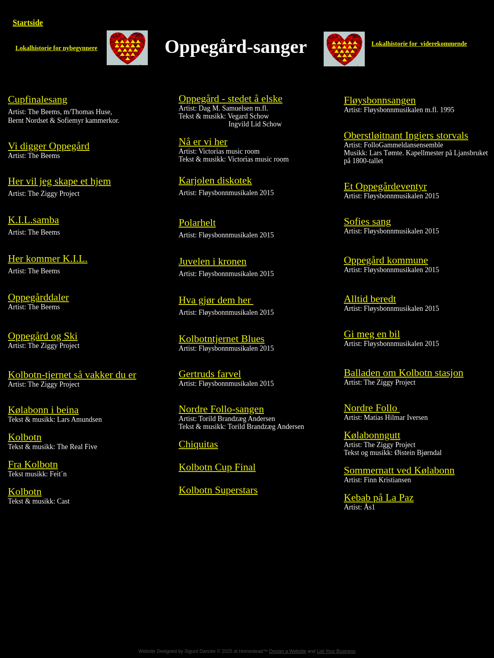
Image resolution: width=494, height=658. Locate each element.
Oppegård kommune (386, 260)
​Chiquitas (198, 444)
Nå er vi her (203, 141)
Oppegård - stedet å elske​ (231, 98)
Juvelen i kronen (213, 261)
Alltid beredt (370, 299)
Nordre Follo (372, 408)
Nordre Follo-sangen (221, 409)
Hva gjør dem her (216, 300)
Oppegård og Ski (42, 336)
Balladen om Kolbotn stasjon (404, 372)
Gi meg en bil (372, 334)
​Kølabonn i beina (43, 409)
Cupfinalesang (37, 99)
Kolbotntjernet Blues (221, 338)
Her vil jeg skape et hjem (59, 181)
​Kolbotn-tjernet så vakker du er (72, 374)
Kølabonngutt (372, 435)
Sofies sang (367, 221)
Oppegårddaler (38, 297)
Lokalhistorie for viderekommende (419, 43)
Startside (28, 22)
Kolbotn (24, 437)
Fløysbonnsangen (380, 100)
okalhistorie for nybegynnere (59, 48)
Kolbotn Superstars (218, 490)
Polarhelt (197, 222)
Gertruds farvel (210, 374)
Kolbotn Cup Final (217, 467)
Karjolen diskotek (215, 180)
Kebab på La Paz (379, 497)
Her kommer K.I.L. (47, 258)
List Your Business (336, 651)
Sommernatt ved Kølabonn (399, 470)
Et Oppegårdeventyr (385, 186)
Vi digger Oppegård (48, 146)
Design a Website (287, 651)
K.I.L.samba (33, 220)
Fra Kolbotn (33, 464)
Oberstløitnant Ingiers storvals (406, 135)
